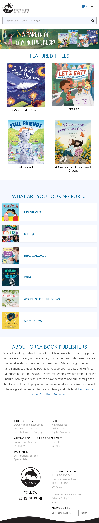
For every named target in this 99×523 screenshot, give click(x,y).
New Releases (59, 424)
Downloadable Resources (28, 424)
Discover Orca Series (26, 428)
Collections (58, 428)
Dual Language (35, 256)
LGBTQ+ (29, 234)
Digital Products (61, 432)
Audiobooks (33, 321)
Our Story (57, 442)
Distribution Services (26, 455)
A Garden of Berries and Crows (73, 168)
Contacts (57, 486)
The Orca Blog (60, 482)
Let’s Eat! (73, 109)
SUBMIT (85, 512)
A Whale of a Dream (26, 110)
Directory (19, 445)
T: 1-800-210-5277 (62, 475)
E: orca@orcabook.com (65, 479)
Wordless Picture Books (42, 299)
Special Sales (21, 459)
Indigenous (32, 212)
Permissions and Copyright (29, 432)
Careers (56, 445)
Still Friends (25, 167)
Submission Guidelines (27, 442)
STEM (27, 277)
